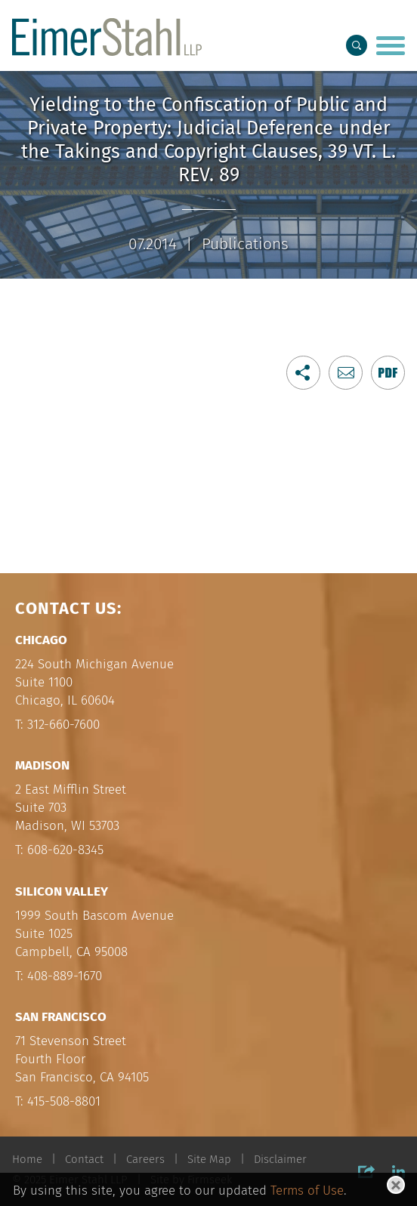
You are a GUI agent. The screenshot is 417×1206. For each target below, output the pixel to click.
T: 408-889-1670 (58, 976)
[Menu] (390, 47)
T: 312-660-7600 (57, 725)
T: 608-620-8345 (59, 850)
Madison (42, 765)
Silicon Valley (61, 891)
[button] (303, 373)
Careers (145, 1159)
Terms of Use (307, 1190)
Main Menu (165, 16)
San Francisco (61, 1017)
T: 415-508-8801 (57, 1101)
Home (27, 1159)
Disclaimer (280, 1159)
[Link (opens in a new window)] (388, 373)
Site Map (209, 1159)
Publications (245, 244)
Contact (84, 1159)
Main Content (158, 16)
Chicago (41, 640)
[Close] (396, 1185)
